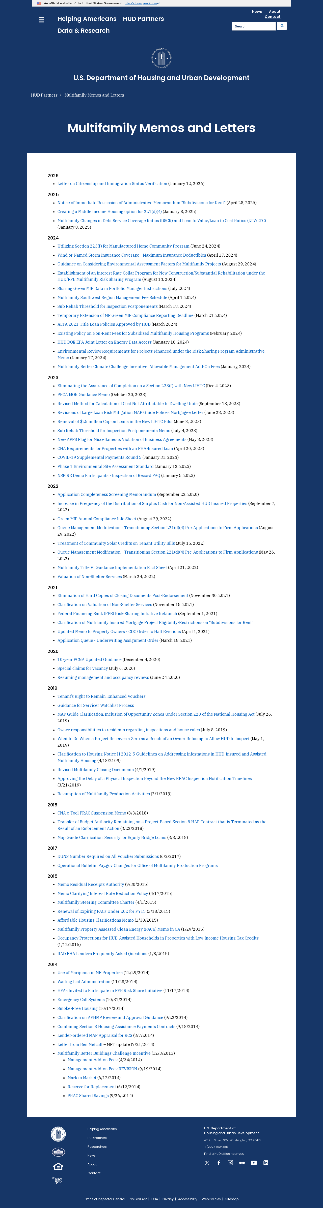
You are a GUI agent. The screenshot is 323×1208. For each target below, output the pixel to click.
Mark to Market (82, 1077)
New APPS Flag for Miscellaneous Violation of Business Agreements (122, 439)
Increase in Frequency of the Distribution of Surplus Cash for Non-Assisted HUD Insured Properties (152, 503)
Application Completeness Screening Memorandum (107, 494)
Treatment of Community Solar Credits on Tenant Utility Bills (116, 543)
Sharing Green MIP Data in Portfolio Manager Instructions (112, 288)
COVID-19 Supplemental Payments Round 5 (100, 457)
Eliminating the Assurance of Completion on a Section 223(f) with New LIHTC (131, 385)
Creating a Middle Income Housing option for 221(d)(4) (110, 211)
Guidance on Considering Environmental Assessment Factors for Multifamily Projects (139, 263)
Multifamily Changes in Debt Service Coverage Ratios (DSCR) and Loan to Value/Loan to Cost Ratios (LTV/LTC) (162, 220)
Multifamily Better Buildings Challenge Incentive (104, 1053)
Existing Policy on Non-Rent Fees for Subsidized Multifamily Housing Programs (133, 333)
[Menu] (41, 19)
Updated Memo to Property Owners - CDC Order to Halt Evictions (119, 631)
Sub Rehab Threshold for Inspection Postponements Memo (114, 430)
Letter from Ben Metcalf (80, 1044)
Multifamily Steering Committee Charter (96, 902)
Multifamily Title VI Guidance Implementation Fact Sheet (112, 567)
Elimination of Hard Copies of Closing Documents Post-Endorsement (123, 595)
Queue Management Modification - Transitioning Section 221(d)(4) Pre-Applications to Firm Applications (158, 527)
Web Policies (211, 1199)
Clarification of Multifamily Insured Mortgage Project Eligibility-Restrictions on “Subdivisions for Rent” (155, 622)
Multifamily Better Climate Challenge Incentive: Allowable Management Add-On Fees (139, 366)
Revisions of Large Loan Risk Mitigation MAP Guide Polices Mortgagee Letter (130, 412)
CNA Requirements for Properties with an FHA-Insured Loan (115, 448)
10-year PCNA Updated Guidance (90, 659)
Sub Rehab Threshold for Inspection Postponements (108, 306)
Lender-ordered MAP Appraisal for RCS (95, 1035)
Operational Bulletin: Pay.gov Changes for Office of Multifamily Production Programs (138, 865)
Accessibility (187, 1199)
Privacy (168, 1199)
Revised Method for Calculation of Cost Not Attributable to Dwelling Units (128, 403)
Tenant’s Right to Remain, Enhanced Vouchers (102, 696)
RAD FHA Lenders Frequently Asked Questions (102, 953)
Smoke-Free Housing (78, 1008)
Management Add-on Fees (93, 1059)
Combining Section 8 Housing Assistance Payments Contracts (116, 1026)
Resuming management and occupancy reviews (103, 677)
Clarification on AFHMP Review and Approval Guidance (110, 1017)
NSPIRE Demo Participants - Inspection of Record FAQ (109, 475)
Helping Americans (87, 19)
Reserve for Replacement (92, 1086)
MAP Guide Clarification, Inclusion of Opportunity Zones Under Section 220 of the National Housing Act (156, 714)
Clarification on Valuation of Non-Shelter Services (105, 604)
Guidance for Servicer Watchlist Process (96, 705)
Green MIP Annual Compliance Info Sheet (97, 518)
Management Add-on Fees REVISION (103, 1068)
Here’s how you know (141, 3)
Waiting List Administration (85, 981)
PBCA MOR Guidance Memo (84, 394)
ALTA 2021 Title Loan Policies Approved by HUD (104, 324)
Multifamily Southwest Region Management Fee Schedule (112, 297)
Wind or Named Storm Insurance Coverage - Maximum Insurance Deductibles (132, 255)
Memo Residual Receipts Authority (91, 884)
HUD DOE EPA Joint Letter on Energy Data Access (105, 342)
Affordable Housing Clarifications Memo (96, 920)
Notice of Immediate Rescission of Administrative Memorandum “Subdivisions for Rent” (142, 202)
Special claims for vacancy (83, 668)
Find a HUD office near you (224, 1154)
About (275, 11)
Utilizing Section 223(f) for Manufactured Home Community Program (124, 246)
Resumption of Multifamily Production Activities (104, 793)
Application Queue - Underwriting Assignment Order (108, 640)
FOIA (154, 1199)
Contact (273, 16)
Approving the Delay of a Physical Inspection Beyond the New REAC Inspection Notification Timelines (155, 778)
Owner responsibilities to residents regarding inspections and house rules (129, 729)
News (257, 11)
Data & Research (84, 30)
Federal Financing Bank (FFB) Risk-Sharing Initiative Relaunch (117, 613)
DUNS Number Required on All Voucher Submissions (108, 856)
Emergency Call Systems (81, 999)
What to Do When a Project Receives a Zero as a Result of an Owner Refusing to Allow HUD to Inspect (154, 738)
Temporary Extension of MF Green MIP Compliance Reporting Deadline (126, 315)
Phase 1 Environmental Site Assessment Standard (106, 466)
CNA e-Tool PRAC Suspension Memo (92, 813)
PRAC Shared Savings (88, 1095)
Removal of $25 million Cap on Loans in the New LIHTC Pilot (115, 421)
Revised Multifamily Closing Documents (96, 769)
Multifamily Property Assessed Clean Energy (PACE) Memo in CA (119, 929)
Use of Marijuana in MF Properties (90, 972)
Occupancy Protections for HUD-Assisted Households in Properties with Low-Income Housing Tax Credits (158, 938)
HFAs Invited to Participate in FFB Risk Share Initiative (110, 990)
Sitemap (231, 1199)
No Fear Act (138, 1199)
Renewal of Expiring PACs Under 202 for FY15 (102, 911)
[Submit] (282, 26)
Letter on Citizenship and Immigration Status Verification (112, 183)
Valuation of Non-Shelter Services (90, 576)
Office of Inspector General (105, 1199)
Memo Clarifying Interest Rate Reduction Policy (103, 893)
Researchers (97, 1146)
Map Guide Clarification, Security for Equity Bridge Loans (112, 837)
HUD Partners (143, 19)
